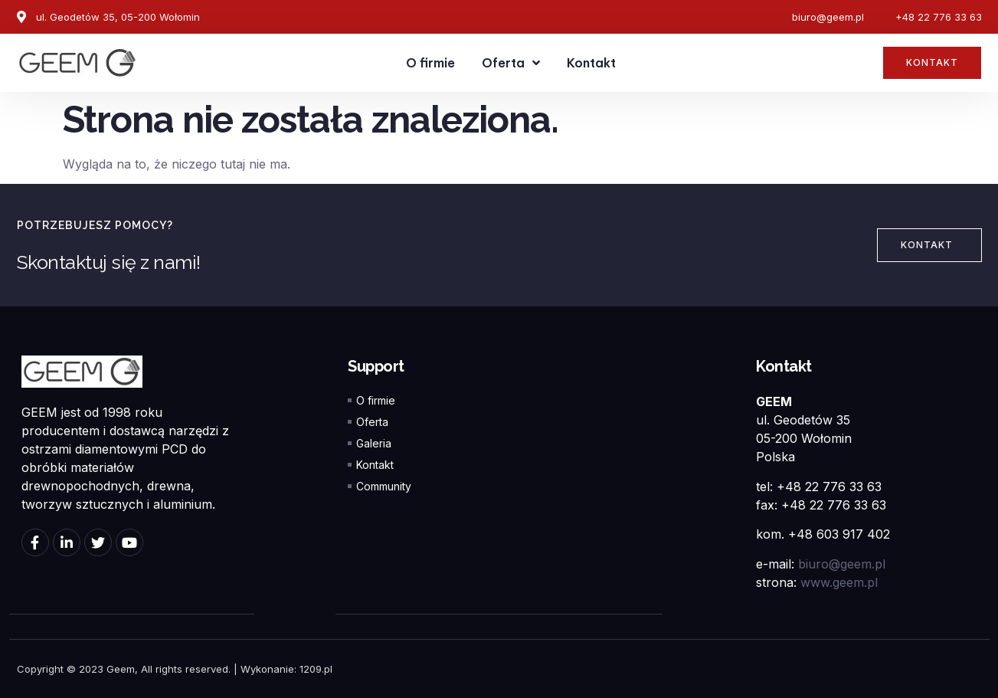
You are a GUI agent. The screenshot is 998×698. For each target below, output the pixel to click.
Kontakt (591, 62)
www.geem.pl (839, 582)
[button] (932, 63)
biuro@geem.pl (841, 564)
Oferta (511, 63)
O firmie (430, 62)
